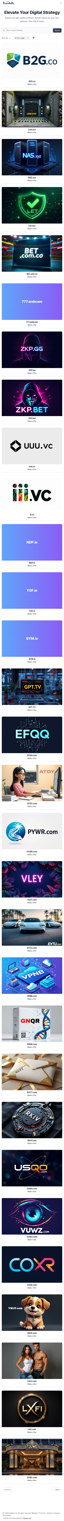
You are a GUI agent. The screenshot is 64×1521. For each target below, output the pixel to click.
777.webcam (32, 322)
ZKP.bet (32, 418)
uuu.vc (32, 466)
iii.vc (32, 514)
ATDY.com (32, 803)
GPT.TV (32, 707)
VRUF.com (32, 1333)
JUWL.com (32, 1477)
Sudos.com (27, 1518)
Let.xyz (32, 225)
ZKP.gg (32, 370)
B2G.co (32, 81)
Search (57, 30)
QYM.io (32, 659)
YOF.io (32, 611)
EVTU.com (32, 948)
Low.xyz (32, 129)
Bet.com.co (32, 274)
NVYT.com (32, 1092)
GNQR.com (32, 1044)
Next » (58, 1490)
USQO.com (32, 1188)
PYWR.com (32, 851)
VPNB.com (32, 996)
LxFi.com (32, 1429)
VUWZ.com (32, 1237)
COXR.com (32, 1285)
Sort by (6, 38)
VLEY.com (32, 899)
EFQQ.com (32, 755)
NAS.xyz (32, 177)
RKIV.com (32, 1140)
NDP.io (32, 563)
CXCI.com (32, 1381)
